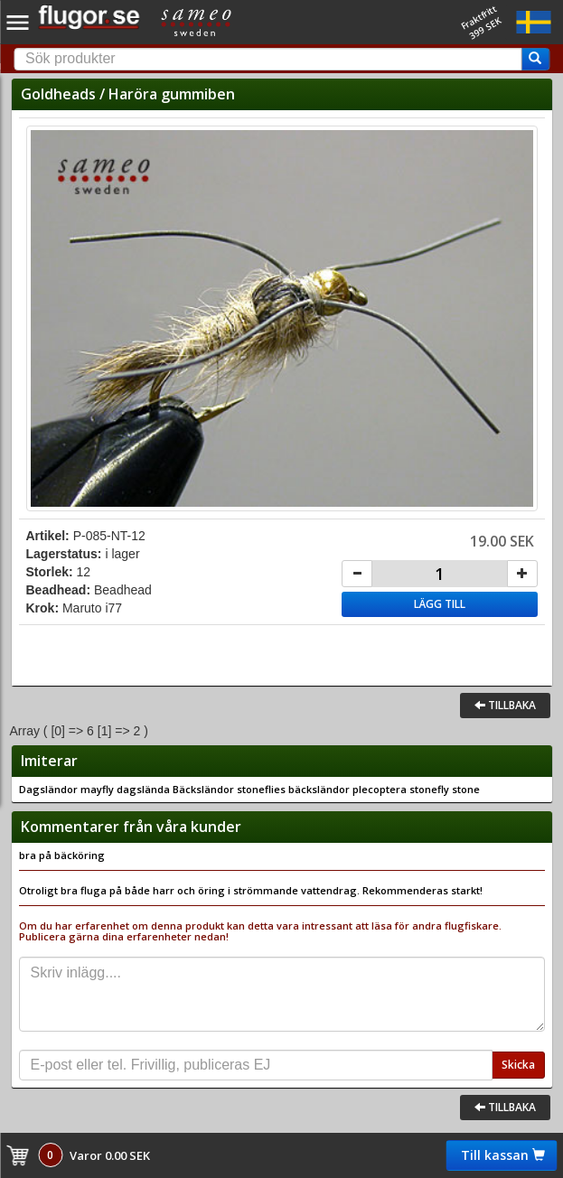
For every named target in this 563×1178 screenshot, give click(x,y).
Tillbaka (505, 705)
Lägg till (439, 604)
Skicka (518, 1064)
